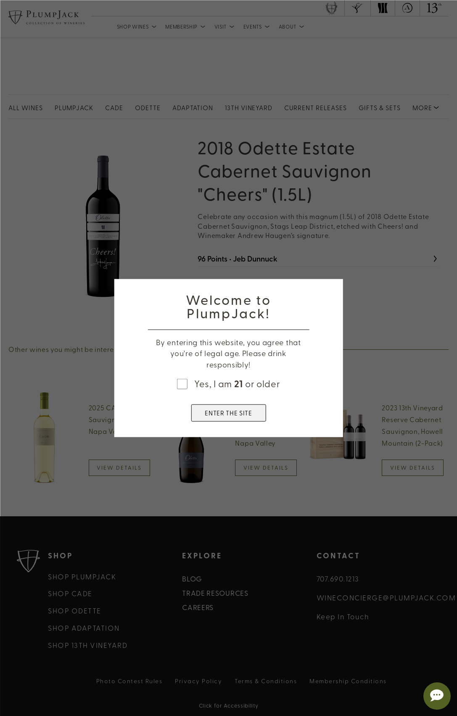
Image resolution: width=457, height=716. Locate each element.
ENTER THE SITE (228, 412)
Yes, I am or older (237, 383)
